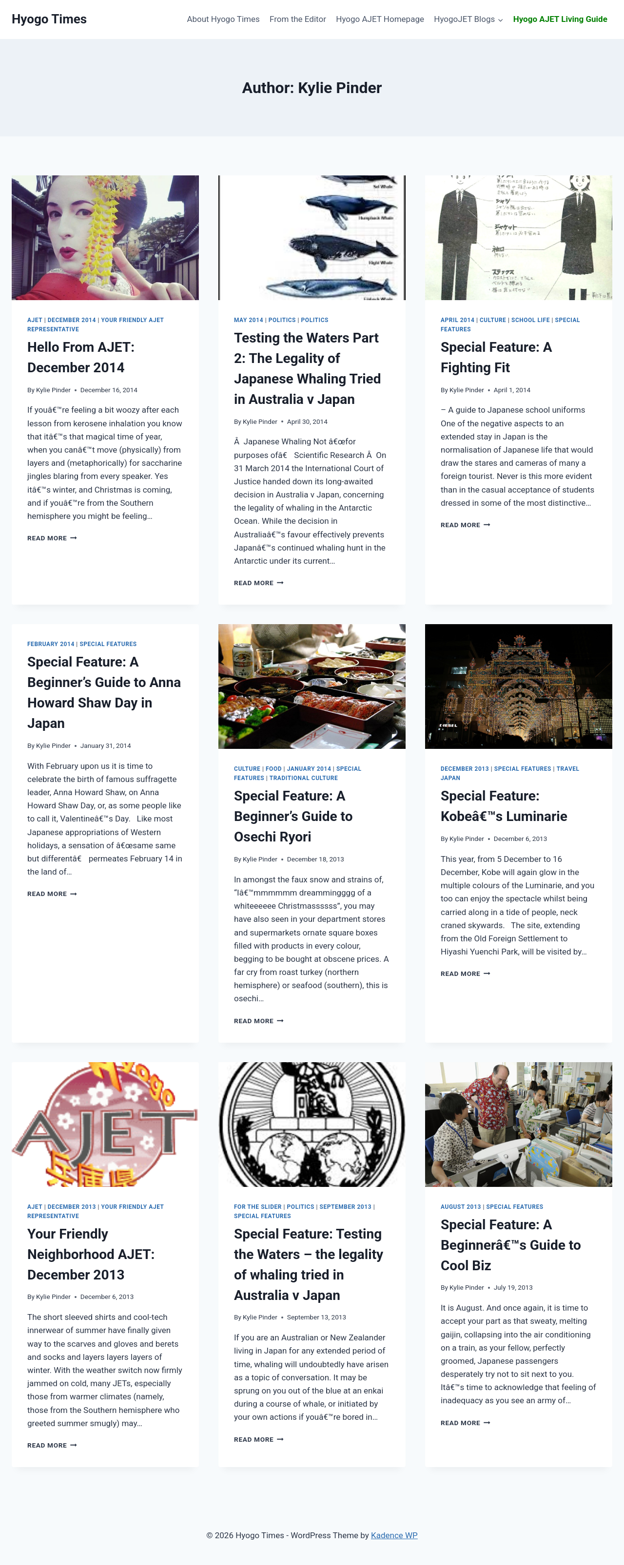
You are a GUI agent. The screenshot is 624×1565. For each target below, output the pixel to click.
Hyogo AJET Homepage (380, 19)
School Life (530, 320)
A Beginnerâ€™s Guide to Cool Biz (511, 1245)
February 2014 (51, 644)
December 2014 (72, 320)
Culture (493, 320)
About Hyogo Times (223, 19)
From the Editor (298, 19)
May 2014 (248, 320)
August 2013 (461, 1206)
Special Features (107, 644)
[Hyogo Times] (49, 19)
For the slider (258, 1206)
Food (274, 768)
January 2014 (309, 768)
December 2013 (465, 768)
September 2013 (346, 1206)
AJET (34, 320)
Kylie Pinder (53, 390)
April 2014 (457, 320)
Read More (52, 538)
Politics (282, 320)
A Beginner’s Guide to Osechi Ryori (293, 816)
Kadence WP (394, 1535)
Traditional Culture (304, 778)
